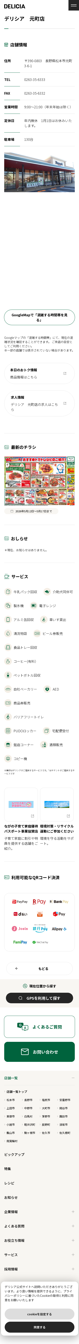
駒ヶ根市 (28, 1133)
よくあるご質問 (39, 1027)
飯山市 (9, 1133)
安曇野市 (63, 1100)
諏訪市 (62, 1116)
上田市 (9, 1108)
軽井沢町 (28, 1125)
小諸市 (9, 1125)
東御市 (9, 1116)
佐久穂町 (63, 1133)
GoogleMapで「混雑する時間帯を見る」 (39, 317)
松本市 (9, 1100)
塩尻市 (45, 1100)
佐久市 (45, 1133)
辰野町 (45, 1125)
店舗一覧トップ (15, 1091)
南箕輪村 (10, 1141)
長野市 (27, 1100)
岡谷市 (62, 1108)
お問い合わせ (39, 1052)
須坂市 (62, 1125)
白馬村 (27, 1116)
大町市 (45, 1108)
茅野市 (45, 1116)
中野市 (27, 1108)
